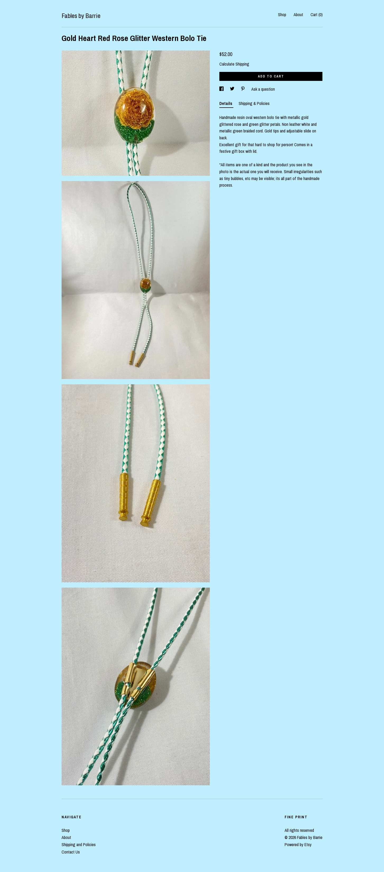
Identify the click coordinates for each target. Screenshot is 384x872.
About (298, 14)
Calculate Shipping (234, 64)
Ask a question (263, 89)
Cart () (317, 14)
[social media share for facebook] (222, 89)
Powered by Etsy (298, 844)
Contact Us (71, 852)
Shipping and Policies (79, 844)
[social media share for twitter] (232, 89)
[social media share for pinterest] (243, 89)
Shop (282, 14)
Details (226, 103)
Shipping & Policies (254, 103)
